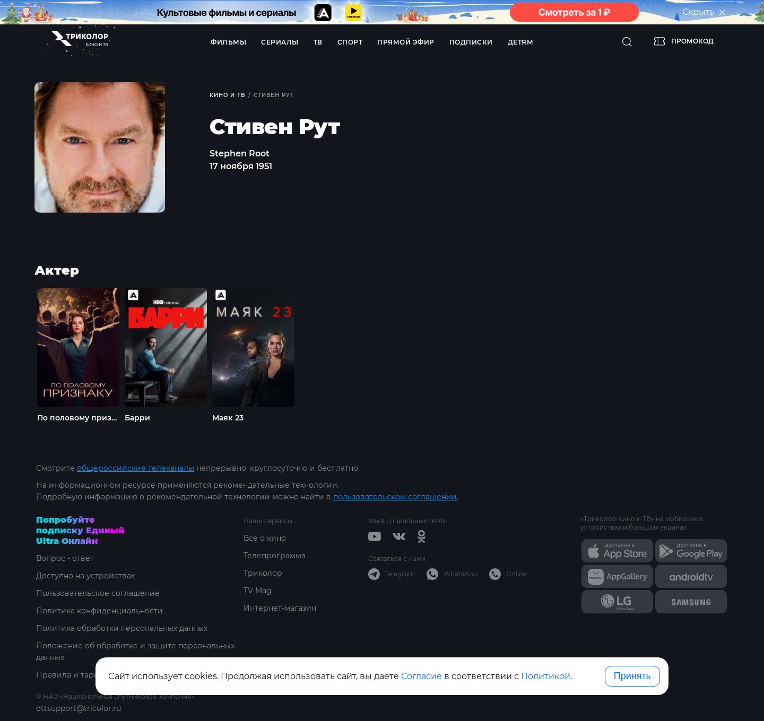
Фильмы (228, 42)
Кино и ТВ (227, 95)
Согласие (421, 676)
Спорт (350, 42)
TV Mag (258, 590)
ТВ (318, 42)
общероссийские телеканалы (135, 468)
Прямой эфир (406, 42)
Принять (632, 676)
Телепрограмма (275, 555)
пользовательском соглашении (395, 497)
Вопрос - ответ (65, 558)
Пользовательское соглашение (98, 593)
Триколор (263, 573)
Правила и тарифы (73, 675)
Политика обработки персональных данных (121, 628)
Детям (521, 42)
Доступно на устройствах (85, 576)
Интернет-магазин (280, 608)
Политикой (545, 676)
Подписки (471, 42)
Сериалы (280, 42)
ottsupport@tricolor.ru (78, 708)
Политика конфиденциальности (99, 611)
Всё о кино (265, 538)
